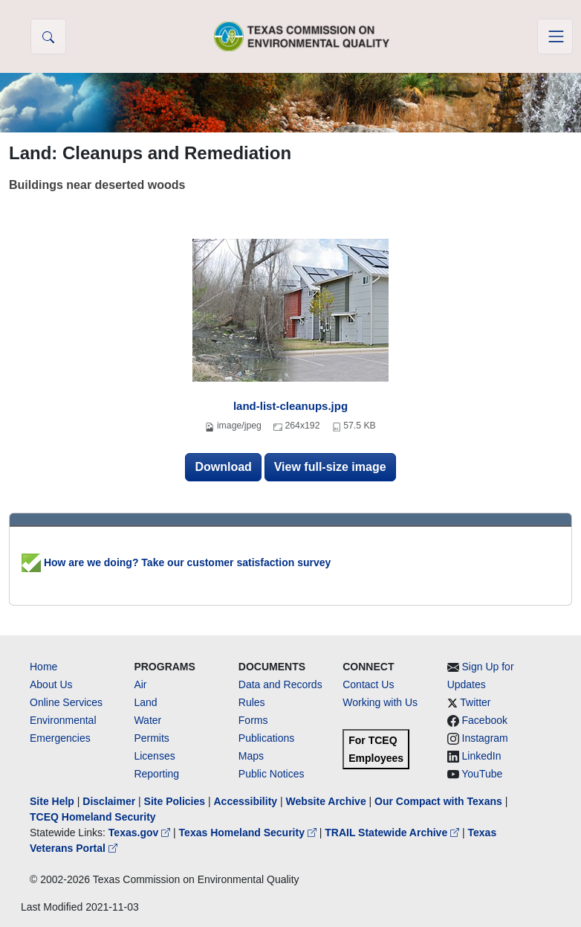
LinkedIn (482, 756)
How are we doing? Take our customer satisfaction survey (176, 562)
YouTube (481, 774)
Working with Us (380, 702)
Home (43, 667)
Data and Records (280, 684)
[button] (48, 36)
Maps (251, 756)
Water (147, 720)
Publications (266, 738)
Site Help (52, 801)
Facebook (484, 720)
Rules (251, 702)
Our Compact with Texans (438, 801)
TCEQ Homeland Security (93, 817)
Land (145, 702)
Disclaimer (108, 801)
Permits (151, 738)
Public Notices (271, 774)
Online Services (66, 702)
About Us (51, 684)
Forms (253, 720)
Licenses (154, 756)
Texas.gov (140, 832)
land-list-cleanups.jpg (290, 406)
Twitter (475, 702)
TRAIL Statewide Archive (393, 832)
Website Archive (326, 801)
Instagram (485, 738)
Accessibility (246, 801)
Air (140, 684)
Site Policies (174, 801)
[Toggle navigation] (555, 36)
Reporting (156, 774)
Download (223, 467)
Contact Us (368, 684)
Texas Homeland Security (249, 832)
